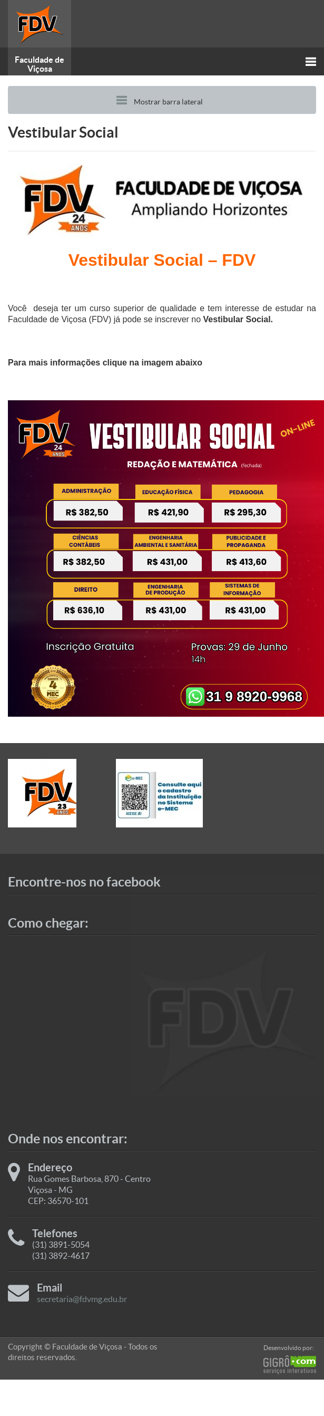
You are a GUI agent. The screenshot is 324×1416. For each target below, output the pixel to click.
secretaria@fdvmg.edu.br (82, 1299)
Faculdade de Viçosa (39, 64)
